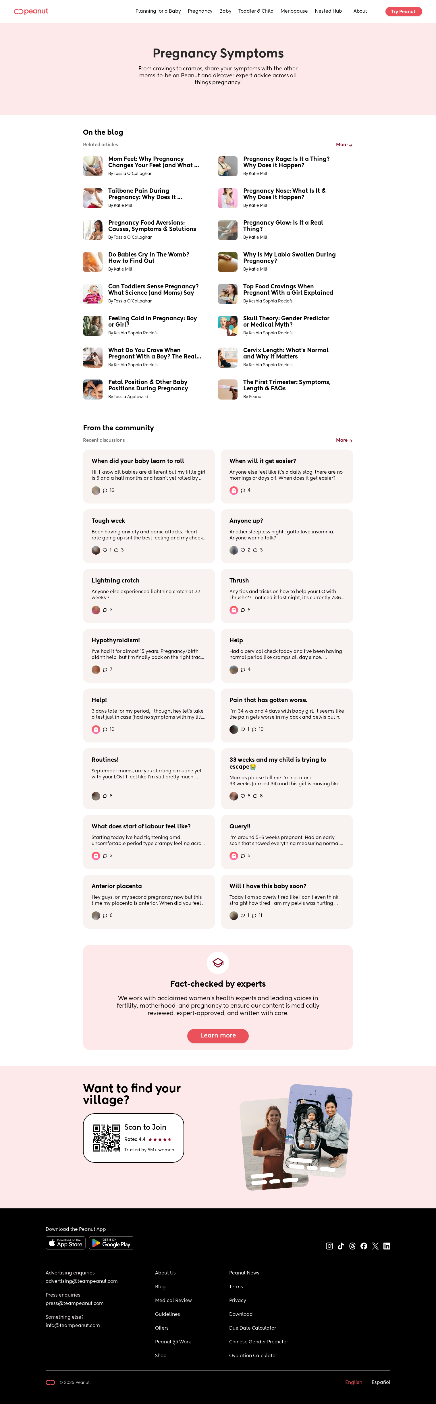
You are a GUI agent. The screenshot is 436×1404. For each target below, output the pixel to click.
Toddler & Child (256, 11)
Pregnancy (200, 11)
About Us (165, 1273)
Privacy (237, 1301)
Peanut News (244, 1273)
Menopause (294, 11)
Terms (236, 1287)
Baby (225, 11)
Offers (162, 1328)
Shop (161, 1356)
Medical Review (173, 1301)
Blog (160, 1287)
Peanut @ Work (173, 1342)
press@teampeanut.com (75, 1303)
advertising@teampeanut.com (82, 1281)
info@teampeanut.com (73, 1326)
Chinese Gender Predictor (258, 1342)
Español (381, 1382)
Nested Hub (328, 11)
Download (241, 1314)
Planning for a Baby (158, 11)
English (353, 1382)
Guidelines (167, 1314)
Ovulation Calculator (253, 1356)
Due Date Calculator (252, 1328)
